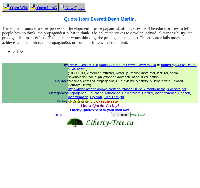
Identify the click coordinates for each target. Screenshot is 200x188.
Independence (165, 93)
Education (95, 93)
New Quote (72, 7)
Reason (184, 93)
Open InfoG (43, 7)
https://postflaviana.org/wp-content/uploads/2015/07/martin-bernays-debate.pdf (127, 89)
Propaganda (77, 93)
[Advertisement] (100, 144)
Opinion (96, 97)
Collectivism (131, 93)
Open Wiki (16, 7)
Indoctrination (78, 97)
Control (147, 93)
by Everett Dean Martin (128, 65)
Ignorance (112, 93)
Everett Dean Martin (83, 65)
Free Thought (114, 97)
